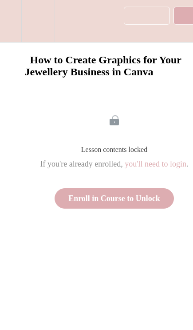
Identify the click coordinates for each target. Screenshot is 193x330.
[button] (10, 21)
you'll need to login (155, 163)
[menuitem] (38, 21)
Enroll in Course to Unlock (114, 198)
